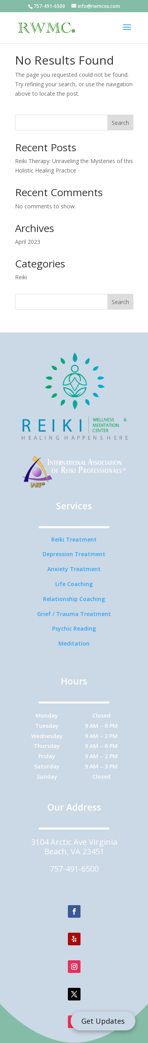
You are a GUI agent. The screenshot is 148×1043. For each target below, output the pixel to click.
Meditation (74, 643)
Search (120, 122)
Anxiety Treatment (74, 569)
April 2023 (27, 241)
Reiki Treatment (74, 539)
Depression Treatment (74, 554)
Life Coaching (74, 584)
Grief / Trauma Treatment (74, 614)
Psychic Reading (74, 628)
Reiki (21, 277)
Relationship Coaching (74, 599)
